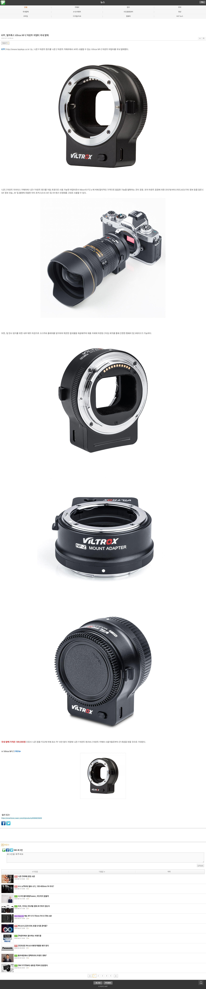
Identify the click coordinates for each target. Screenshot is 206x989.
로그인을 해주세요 (105, 858)
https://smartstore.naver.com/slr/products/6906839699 (21, 818)
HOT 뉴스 (179, 16)
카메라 (77, 7)
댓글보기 (5, 43)
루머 (179, 7)
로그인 (98, 983)
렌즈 (128, 7)
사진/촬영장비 (128, 12)
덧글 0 (5, 845)
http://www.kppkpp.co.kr (18, 49)
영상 (179, 12)
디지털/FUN (77, 16)
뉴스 (103, 2)
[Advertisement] (103, 25)
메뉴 (202, 2)
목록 (169, 872)
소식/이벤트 (77, 12)
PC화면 (108, 983)
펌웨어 (128, 16)
